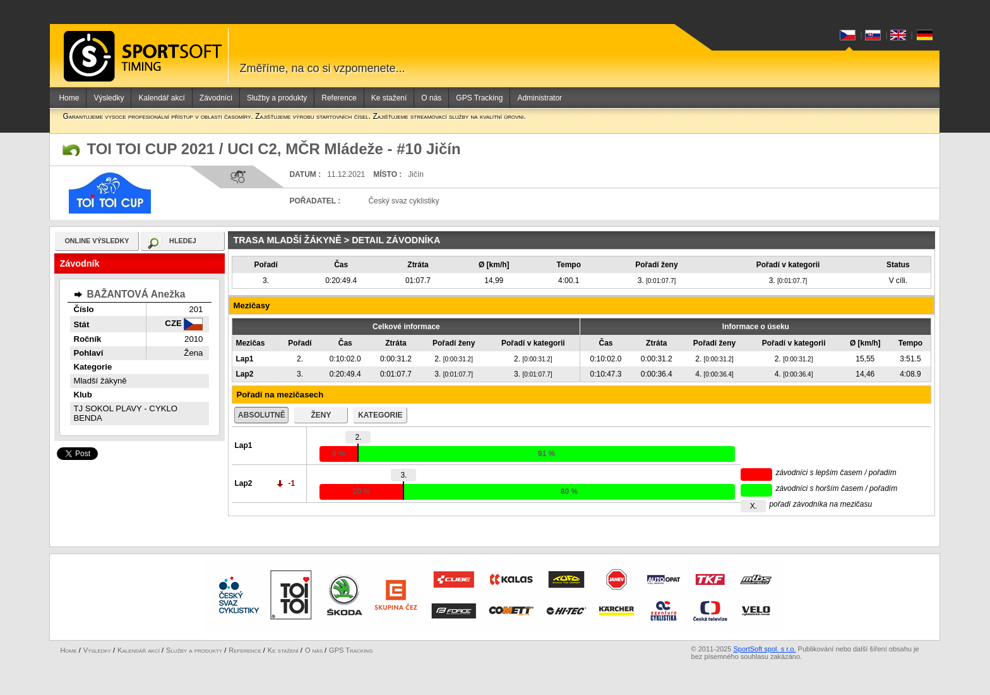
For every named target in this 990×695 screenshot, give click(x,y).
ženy (321, 415)
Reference (338, 98)
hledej (182, 241)
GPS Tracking (479, 98)
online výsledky (96, 241)
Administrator (539, 98)
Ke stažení (389, 98)
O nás (431, 98)
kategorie (380, 415)
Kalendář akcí (161, 98)
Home (69, 98)
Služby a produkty (277, 98)
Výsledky (108, 98)
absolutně (261, 415)
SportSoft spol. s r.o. (764, 655)
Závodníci (216, 98)
